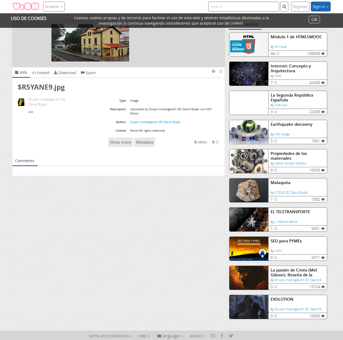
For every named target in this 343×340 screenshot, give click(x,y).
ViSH (278, 251)
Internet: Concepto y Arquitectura (291, 68)
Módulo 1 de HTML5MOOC (296, 36)
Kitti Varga (282, 134)
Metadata (144, 142)
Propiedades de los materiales (289, 156)
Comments (24, 160)
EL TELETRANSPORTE (290, 211)
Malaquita (280, 182)
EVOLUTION (282, 299)
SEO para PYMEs (286, 240)
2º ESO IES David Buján (291, 192)
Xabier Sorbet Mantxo (290, 163)
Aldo (278, 76)
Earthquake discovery (291, 124)
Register (300, 6)
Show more (120, 142)
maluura (281, 105)
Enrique (280, 46)
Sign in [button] (321, 6)
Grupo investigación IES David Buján (301, 280)
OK (314, 19)
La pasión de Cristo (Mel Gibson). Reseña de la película (294, 272)
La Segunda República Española (292, 97)
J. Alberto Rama (286, 221)
